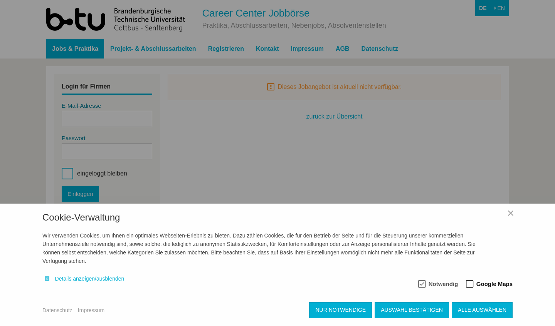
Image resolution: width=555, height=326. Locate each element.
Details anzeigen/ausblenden (89, 279)
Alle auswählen (482, 310)
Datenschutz (57, 310)
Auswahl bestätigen (412, 310)
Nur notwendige (340, 310)
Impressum (91, 310)
